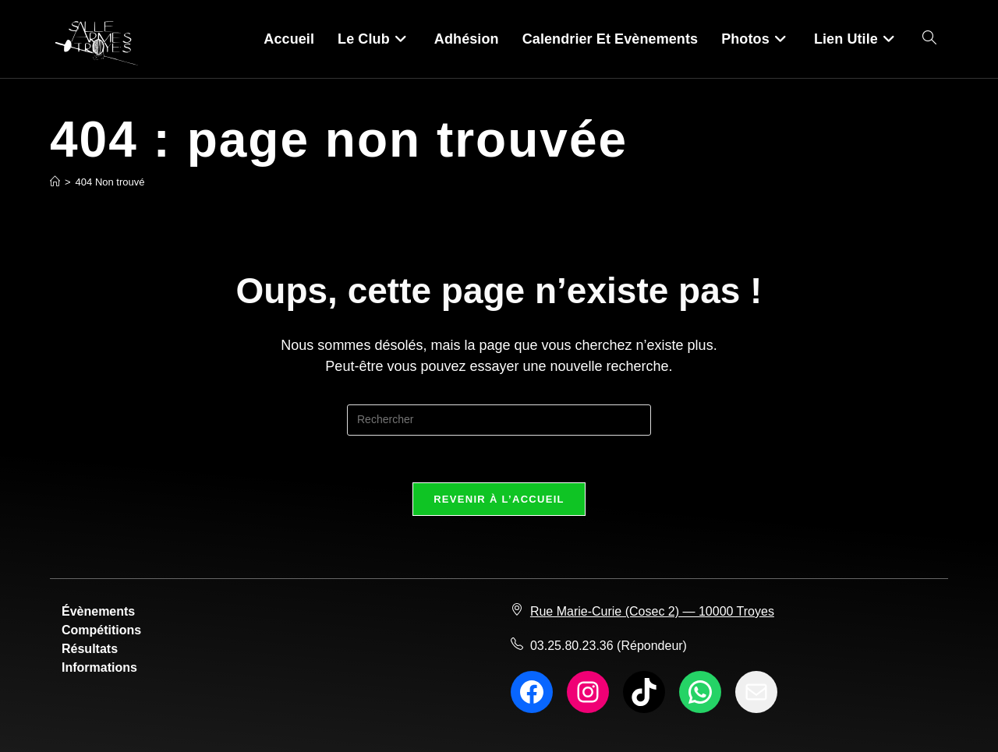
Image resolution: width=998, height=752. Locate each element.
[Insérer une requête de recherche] (499, 420)
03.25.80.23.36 (572, 645)
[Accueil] (55, 182)
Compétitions (101, 630)
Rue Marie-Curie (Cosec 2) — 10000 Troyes (652, 611)
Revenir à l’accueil (499, 499)
